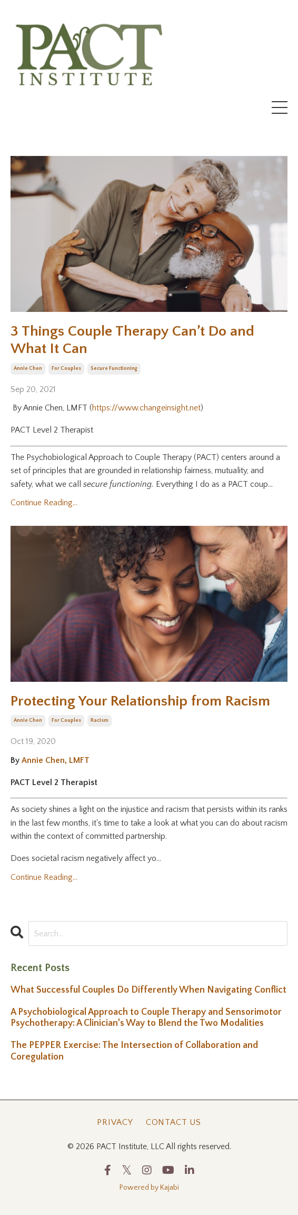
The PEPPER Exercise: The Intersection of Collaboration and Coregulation (134, 1051)
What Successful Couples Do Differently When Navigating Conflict (148, 990)
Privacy (115, 1122)
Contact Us (173, 1122)
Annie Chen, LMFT (56, 760)
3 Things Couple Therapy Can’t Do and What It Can (132, 340)
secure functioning (114, 368)
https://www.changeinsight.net (146, 408)
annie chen (28, 368)
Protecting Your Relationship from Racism (140, 701)
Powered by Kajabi (149, 1187)
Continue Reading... (44, 502)
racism (99, 720)
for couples (66, 368)
